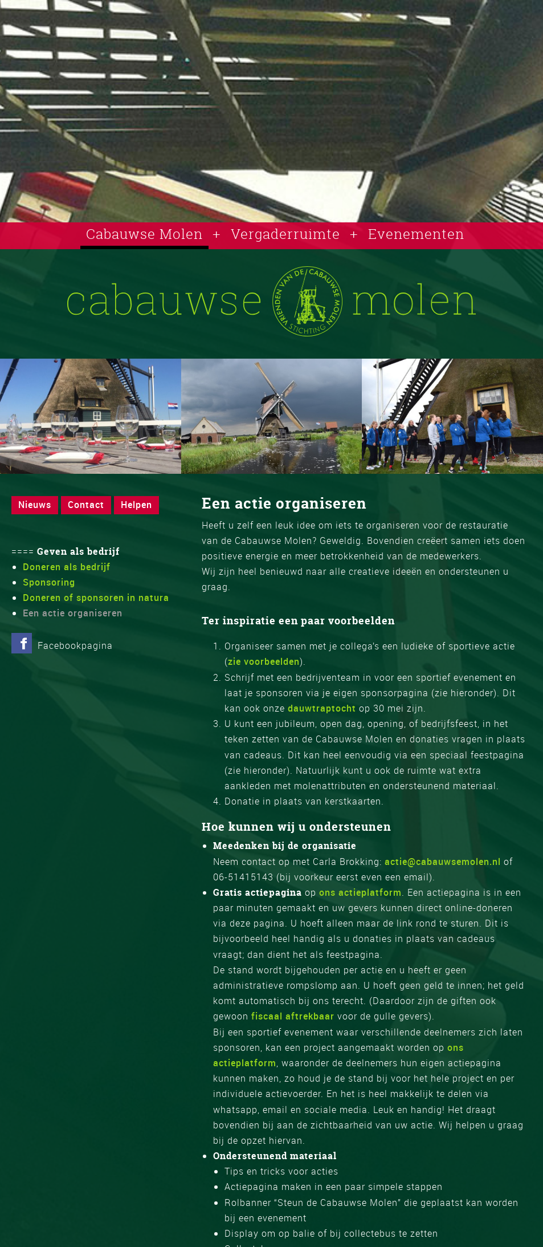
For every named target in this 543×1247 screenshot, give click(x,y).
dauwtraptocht (322, 708)
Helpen (136, 504)
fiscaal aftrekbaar (292, 1016)
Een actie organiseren (73, 613)
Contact (86, 504)
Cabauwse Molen (144, 234)
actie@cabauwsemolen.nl (443, 861)
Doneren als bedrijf (67, 566)
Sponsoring (49, 582)
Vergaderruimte (285, 234)
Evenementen (416, 234)
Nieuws (34, 504)
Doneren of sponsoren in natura (96, 597)
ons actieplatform (360, 892)
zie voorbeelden (264, 661)
